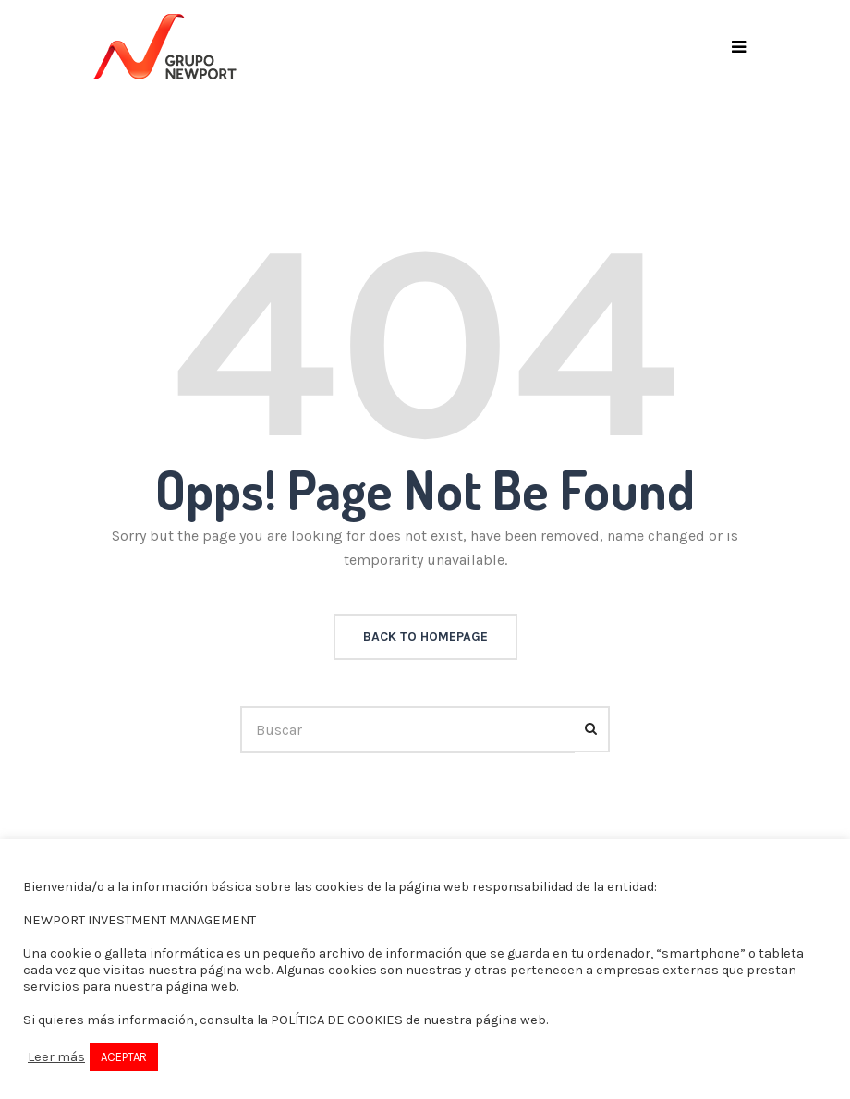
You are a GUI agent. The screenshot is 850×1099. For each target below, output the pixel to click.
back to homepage (425, 636)
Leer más (56, 1057)
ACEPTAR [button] (124, 1057)
